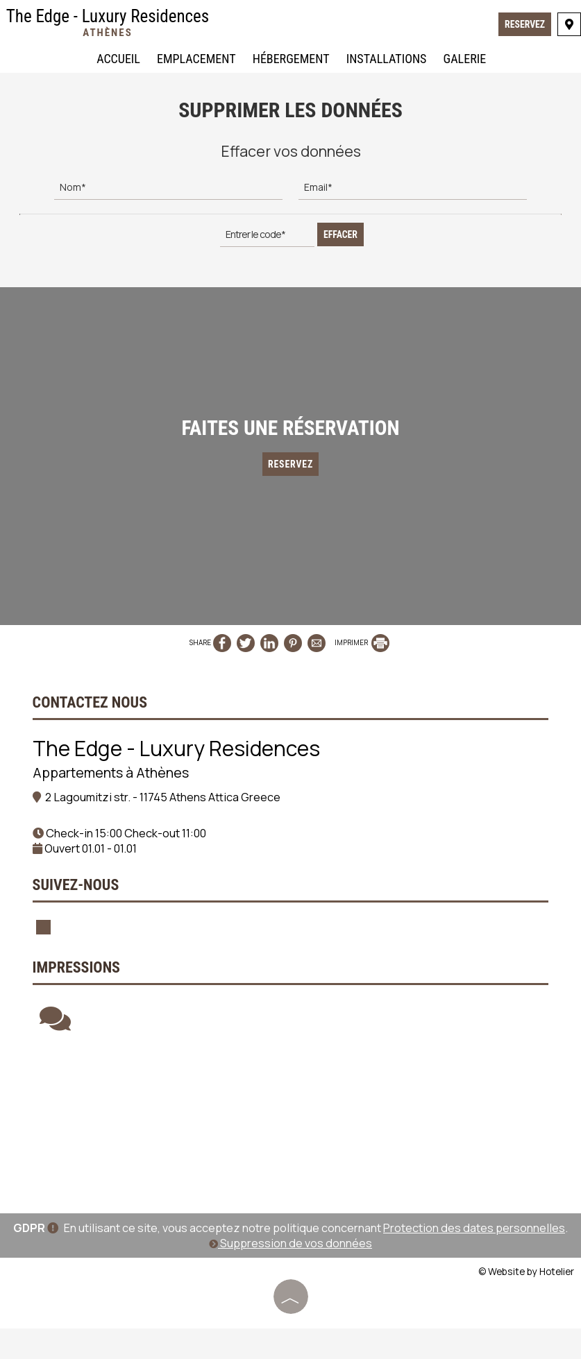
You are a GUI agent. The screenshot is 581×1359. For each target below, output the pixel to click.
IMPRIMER (362, 653)
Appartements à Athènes (113, 785)
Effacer (340, 231)
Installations (386, 60)
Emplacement (195, 60)
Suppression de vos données (290, 1274)
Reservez (523, 25)
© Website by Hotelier (526, 1302)
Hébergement (290, 60)
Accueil (118, 60)
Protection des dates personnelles (474, 1259)
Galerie (464, 60)
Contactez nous (92, 715)
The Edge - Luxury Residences (108, 23)
